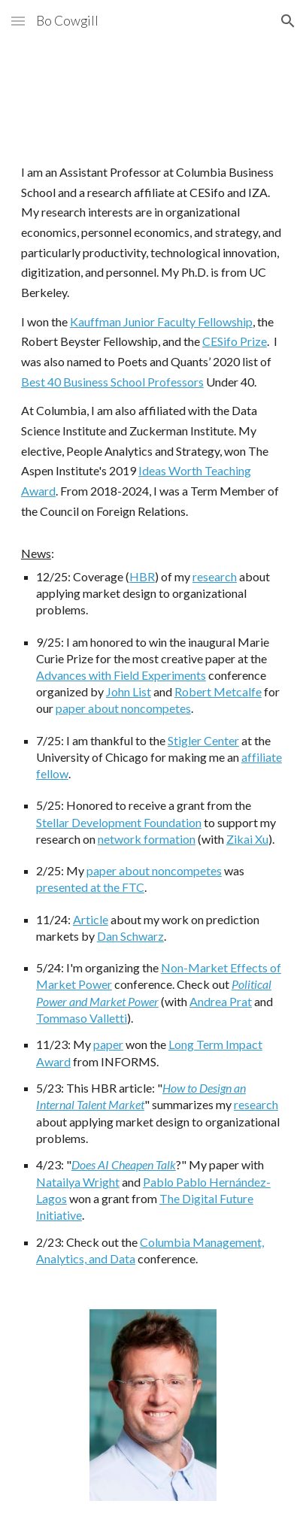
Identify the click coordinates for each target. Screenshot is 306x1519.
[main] (153, 714)
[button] (18, 20)
